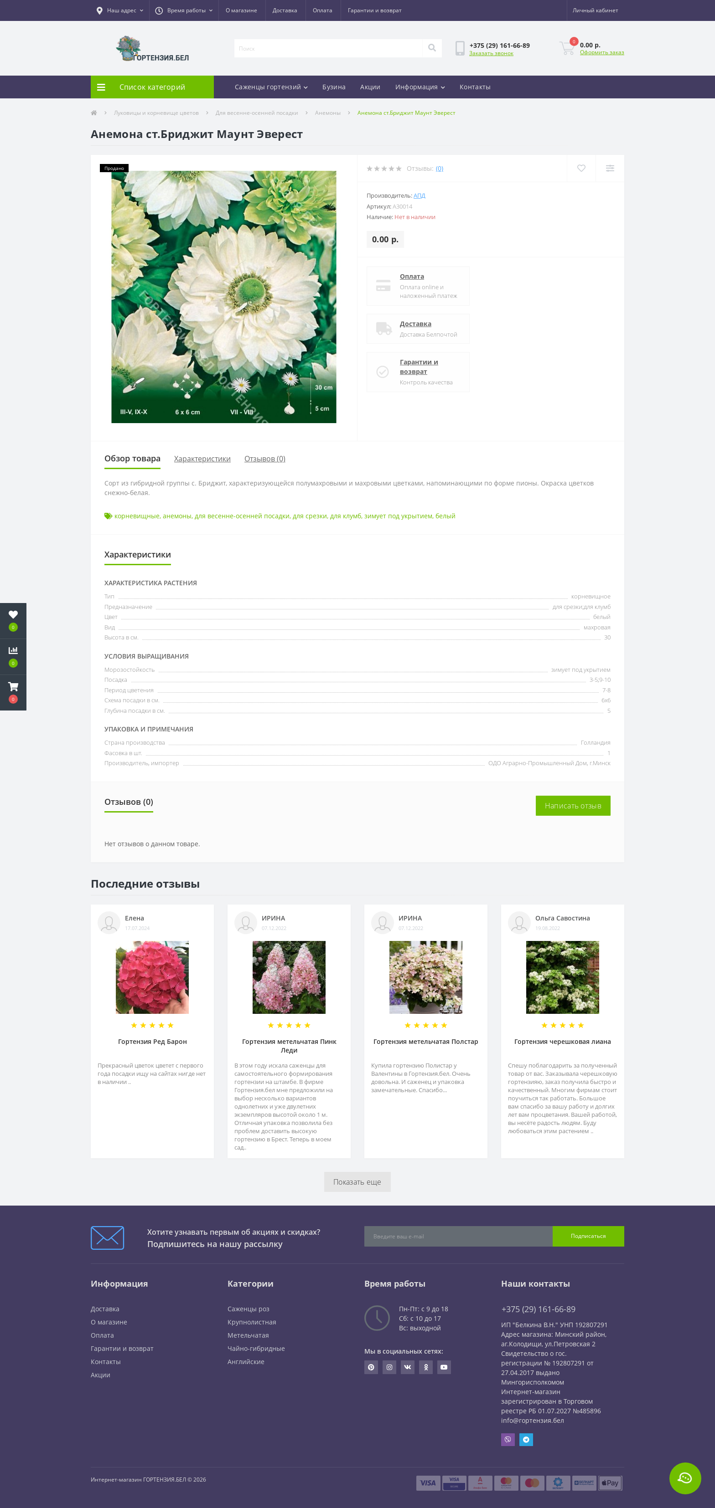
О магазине (241, 10)
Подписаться (588, 1236)
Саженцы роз (248, 1308)
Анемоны (328, 113)
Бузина (334, 86)
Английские (246, 1361)
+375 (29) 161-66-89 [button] (538, 1309)
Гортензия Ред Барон (152, 1041)
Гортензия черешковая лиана (562, 1041)
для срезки (310, 515)
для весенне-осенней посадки (242, 515)
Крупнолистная (252, 1322)
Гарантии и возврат (375, 10)
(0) (439, 168)
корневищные (137, 515)
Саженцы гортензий (271, 86)
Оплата (322, 10)
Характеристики (202, 459)
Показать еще (357, 1182)
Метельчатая (248, 1335)
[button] (120, 10)
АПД (419, 195)
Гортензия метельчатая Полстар (425, 1041)
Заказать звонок (491, 53)
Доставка (285, 10)
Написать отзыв (573, 806)
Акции (370, 86)
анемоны (177, 515)
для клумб (345, 515)
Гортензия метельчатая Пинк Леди (289, 1045)
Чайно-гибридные (256, 1348)
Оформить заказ (602, 52)
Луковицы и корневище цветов (156, 113)
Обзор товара (132, 458)
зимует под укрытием (398, 515)
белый (445, 515)
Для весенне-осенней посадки (257, 113)
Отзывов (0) (264, 459)
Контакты (475, 86)
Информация (420, 86)
